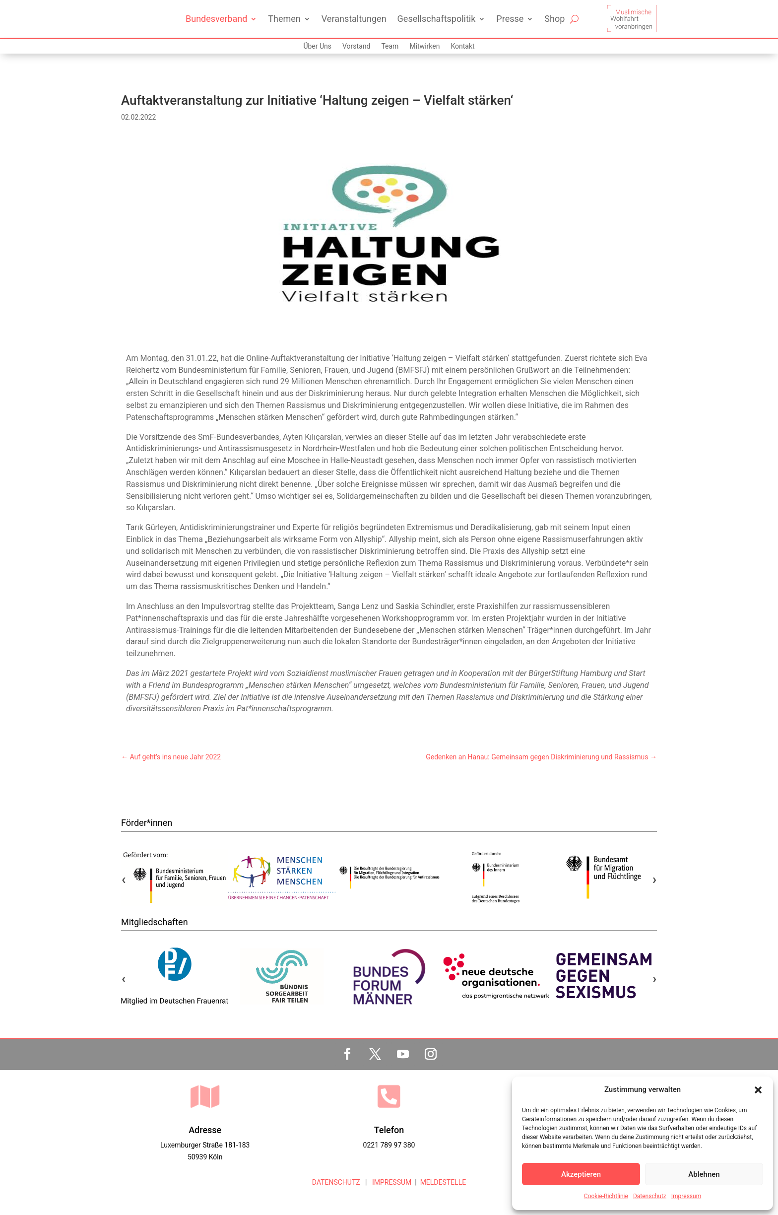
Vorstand (356, 46)
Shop (554, 18)
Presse (509, 18)
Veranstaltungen (354, 18)
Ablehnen (703, 1174)
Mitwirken (424, 46)
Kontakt (462, 46)
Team (389, 46)
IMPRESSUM (390, 1182)
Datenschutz (649, 1196)
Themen (284, 18)
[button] (758, 1090)
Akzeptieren (581, 1174)
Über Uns (317, 46)
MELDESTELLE (443, 1182)
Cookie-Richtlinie (606, 1196)
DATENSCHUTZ (336, 1182)
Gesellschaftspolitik (436, 18)
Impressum (686, 1196)
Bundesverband (216, 18)
